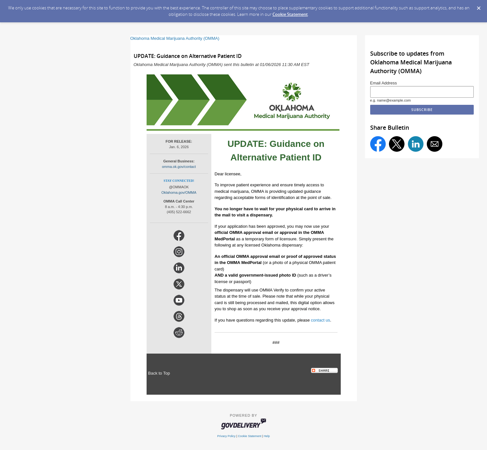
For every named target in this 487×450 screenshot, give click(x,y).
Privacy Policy (226, 436)
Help (267, 436)
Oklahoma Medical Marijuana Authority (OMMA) (174, 38)
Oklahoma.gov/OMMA (178, 192)
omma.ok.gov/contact (179, 167)
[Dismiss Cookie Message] (478, 8)
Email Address (383, 83)
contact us (320, 320)
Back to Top (159, 373)
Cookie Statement (290, 14)
